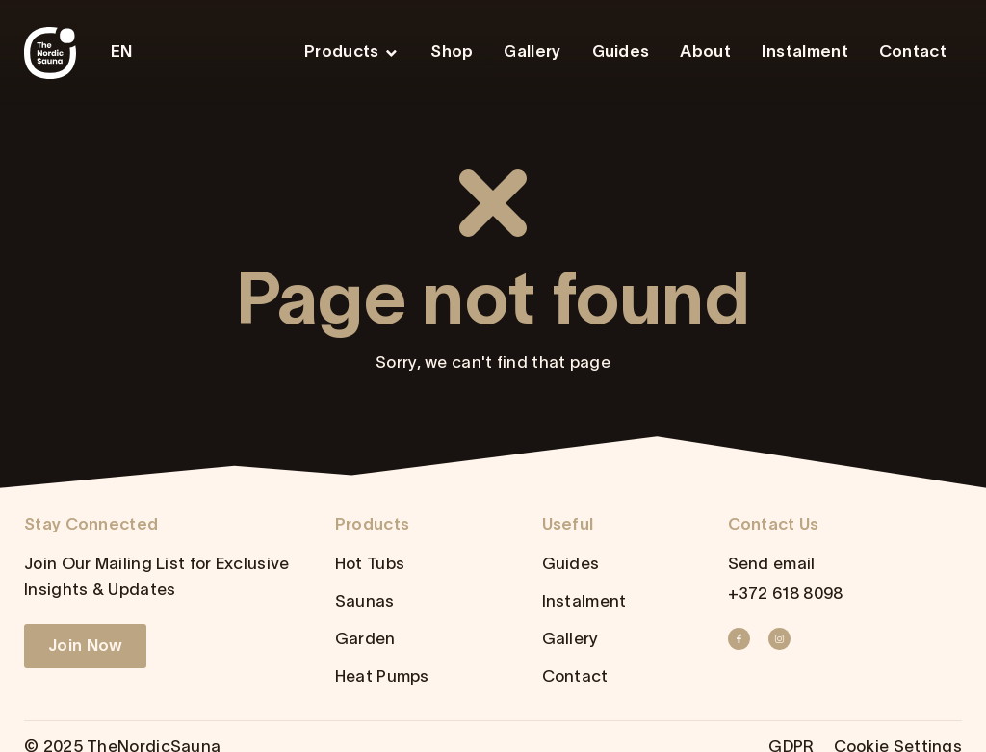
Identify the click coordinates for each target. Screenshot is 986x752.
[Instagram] (784, 639)
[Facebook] (744, 639)
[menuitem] (126, 53)
